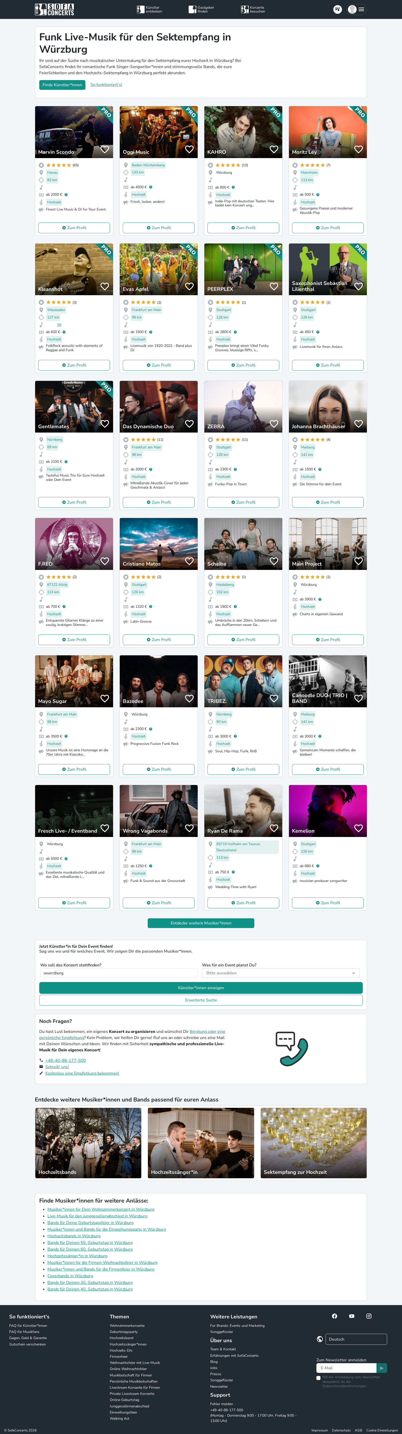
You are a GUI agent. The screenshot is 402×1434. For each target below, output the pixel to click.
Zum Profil (76, 228)
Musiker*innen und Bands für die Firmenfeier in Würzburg (100, 1269)
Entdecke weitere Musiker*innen (201, 923)
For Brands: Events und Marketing (237, 1325)
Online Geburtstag (124, 1399)
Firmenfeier (119, 1356)
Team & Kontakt (223, 1349)
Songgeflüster (221, 1331)
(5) (59, 324)
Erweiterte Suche (201, 1000)
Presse (215, 1374)
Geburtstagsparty (124, 1331)
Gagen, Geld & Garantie (28, 1338)
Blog (214, 1361)
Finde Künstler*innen (62, 85)
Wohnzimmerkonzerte (127, 1325)
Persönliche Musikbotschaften (134, 1381)
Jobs (213, 1367)
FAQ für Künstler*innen (28, 1325)
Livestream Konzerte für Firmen (135, 1387)
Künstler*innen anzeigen (201, 988)
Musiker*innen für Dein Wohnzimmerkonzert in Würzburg (100, 1209)
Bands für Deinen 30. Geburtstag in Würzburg (90, 1282)
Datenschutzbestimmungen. (345, 1386)
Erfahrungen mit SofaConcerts (234, 1355)
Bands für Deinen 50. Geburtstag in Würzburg (90, 1242)
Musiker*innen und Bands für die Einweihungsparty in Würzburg (106, 1229)
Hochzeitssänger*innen (128, 1344)
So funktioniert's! (106, 84)
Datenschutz (341, 1430)
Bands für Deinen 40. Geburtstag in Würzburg (90, 1289)
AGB (358, 1430)
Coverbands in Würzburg (70, 1276)
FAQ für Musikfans (24, 1331)
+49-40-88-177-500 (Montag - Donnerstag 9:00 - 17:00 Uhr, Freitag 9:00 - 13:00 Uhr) (253, 1415)
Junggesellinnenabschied (129, 1406)
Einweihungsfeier (123, 1412)
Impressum (319, 1430)
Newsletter (219, 1386)
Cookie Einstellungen (382, 1430)
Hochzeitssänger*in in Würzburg (77, 1256)
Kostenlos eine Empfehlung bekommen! (82, 1073)
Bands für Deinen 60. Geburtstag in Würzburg (90, 1249)
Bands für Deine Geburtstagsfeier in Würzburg (90, 1223)
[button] (356, 9)
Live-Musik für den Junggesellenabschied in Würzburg (97, 1216)
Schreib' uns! (57, 1067)
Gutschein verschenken (27, 1344)
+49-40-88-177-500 (65, 1060)
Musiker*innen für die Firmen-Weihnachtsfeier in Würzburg (102, 1262)
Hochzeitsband (121, 1338)
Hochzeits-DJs (121, 1350)
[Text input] (346, 1368)
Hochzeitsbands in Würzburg (73, 1236)
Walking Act (119, 1418)
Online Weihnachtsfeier (128, 1368)
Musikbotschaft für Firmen (131, 1375)
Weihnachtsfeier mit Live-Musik (135, 1362)
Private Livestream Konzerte (132, 1393)
